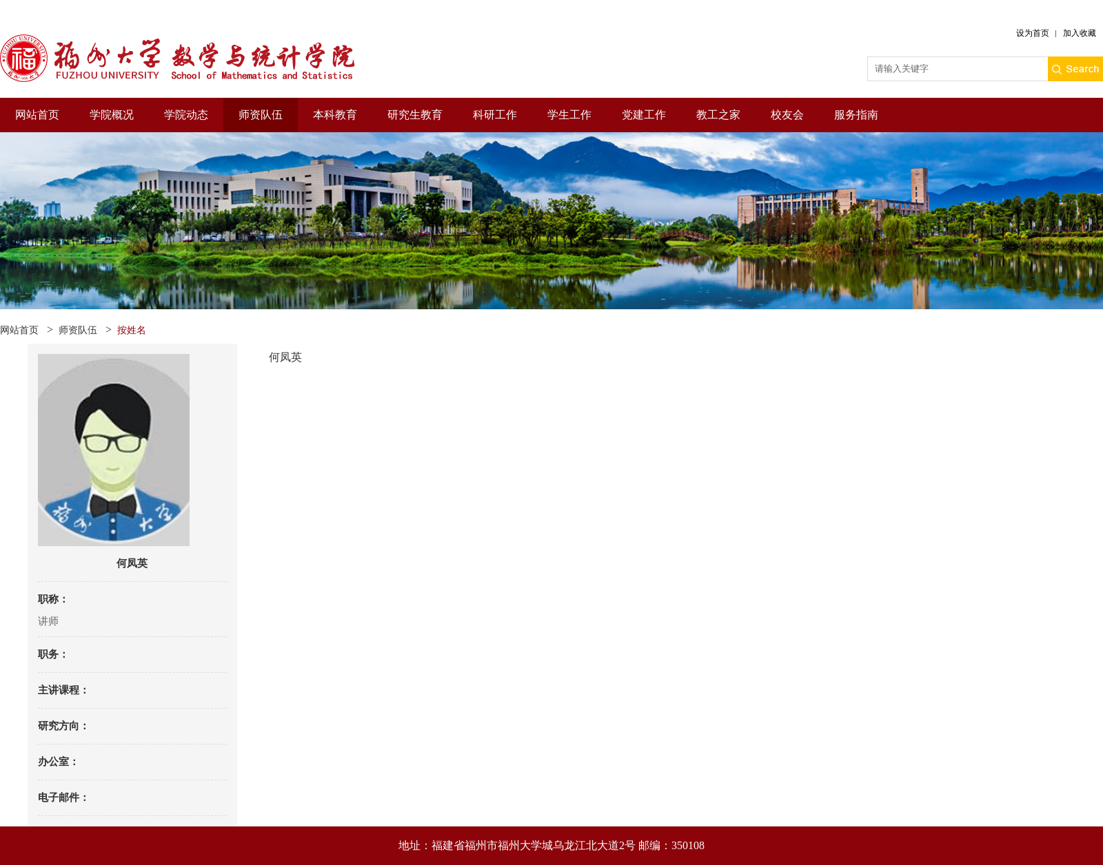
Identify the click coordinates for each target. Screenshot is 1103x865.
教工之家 (718, 115)
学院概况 (112, 115)
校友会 (787, 115)
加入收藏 (1079, 33)
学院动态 (186, 115)
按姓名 (131, 330)
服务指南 (856, 115)
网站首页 (37, 115)
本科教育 (335, 115)
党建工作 (644, 115)
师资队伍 (261, 115)
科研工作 (495, 115)
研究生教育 (415, 115)
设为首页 (1032, 33)
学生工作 (569, 115)
